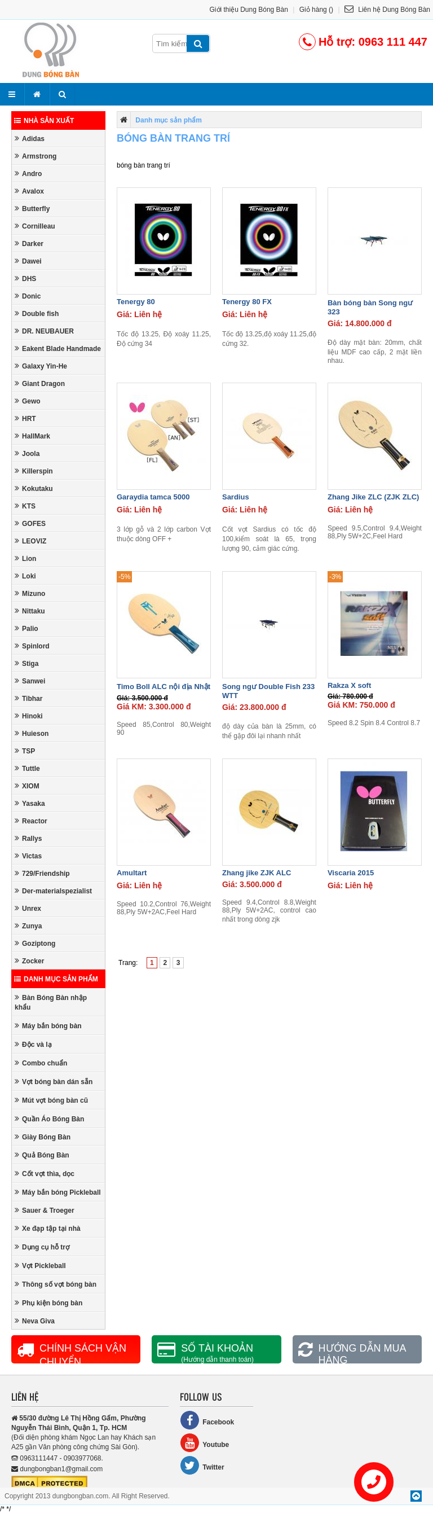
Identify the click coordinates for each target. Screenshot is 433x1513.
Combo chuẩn (41, 1063)
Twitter (202, 1465)
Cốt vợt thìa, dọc (44, 1173)
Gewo (28, 401)
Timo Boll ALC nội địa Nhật (163, 686)
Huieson (31, 733)
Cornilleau (35, 226)
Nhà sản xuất (44, 121)
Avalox (29, 191)
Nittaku (30, 611)
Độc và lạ (33, 1044)
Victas (28, 856)
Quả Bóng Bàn (42, 1155)
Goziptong (35, 943)
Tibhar (28, 698)
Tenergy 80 (136, 301)
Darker (29, 243)
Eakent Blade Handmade (58, 348)
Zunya (28, 926)
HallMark (32, 436)
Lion (25, 558)
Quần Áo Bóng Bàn (49, 1119)
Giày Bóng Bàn (42, 1137)
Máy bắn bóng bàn (48, 1025)
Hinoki (29, 716)
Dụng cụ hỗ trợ (42, 1247)
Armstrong (35, 156)
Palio (26, 628)
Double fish (37, 313)
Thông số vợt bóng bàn (55, 1284)
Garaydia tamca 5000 (153, 497)
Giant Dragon (40, 383)
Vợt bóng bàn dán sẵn (53, 1081)
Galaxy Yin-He (41, 366)
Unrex (28, 908)
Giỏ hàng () (316, 10)
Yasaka (30, 803)
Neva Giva (35, 1321)
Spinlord (32, 646)
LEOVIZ (30, 541)
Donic (28, 296)
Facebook (207, 1420)
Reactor (31, 821)
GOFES (30, 523)
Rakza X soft (349, 685)
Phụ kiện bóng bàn (48, 1303)
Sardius (235, 497)
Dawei (28, 261)
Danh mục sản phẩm (56, 979)
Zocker (29, 961)
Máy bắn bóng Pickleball (58, 1192)
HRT (25, 418)
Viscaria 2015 (351, 873)
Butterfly (32, 208)
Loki (25, 576)
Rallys (28, 838)
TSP (25, 751)
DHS (25, 278)
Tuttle (27, 768)
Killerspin (34, 471)
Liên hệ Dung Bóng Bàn (387, 10)
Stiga (26, 663)
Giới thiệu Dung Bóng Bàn (249, 10)
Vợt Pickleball (40, 1265)
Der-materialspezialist (53, 891)
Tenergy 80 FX (247, 301)
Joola (27, 453)
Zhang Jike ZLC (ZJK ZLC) (373, 497)
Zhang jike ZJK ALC (256, 873)
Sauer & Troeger (44, 1210)
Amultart (132, 873)
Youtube (204, 1443)
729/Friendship (42, 873)
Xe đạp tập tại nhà (48, 1228)
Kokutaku (34, 488)
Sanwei (30, 681)
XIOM (27, 786)
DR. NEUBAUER (44, 331)
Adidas (30, 138)
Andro (28, 173)
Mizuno (30, 593)
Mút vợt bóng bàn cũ (51, 1100)
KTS (25, 506)
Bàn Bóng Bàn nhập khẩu (51, 1002)
